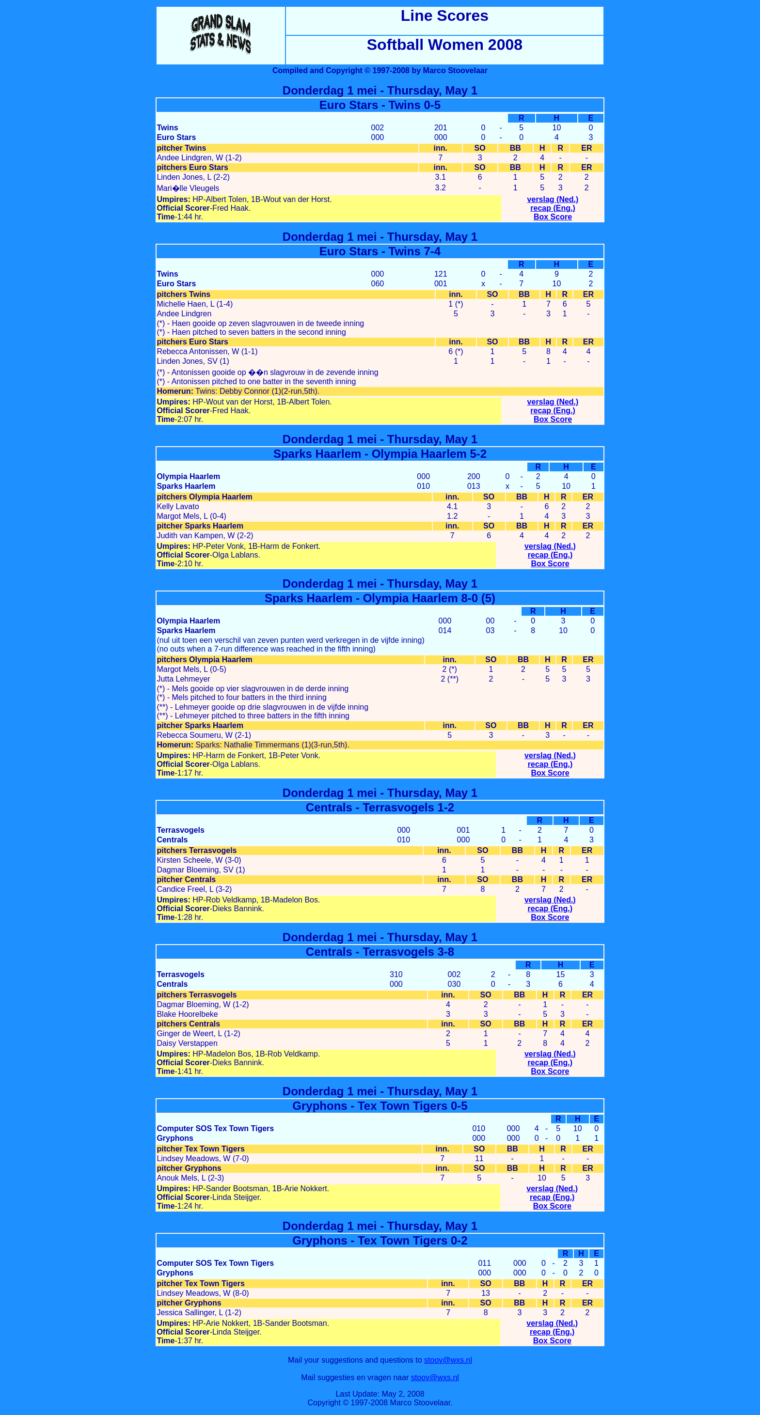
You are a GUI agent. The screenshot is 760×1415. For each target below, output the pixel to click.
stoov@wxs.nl (448, 1360)
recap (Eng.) (552, 208)
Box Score (553, 217)
